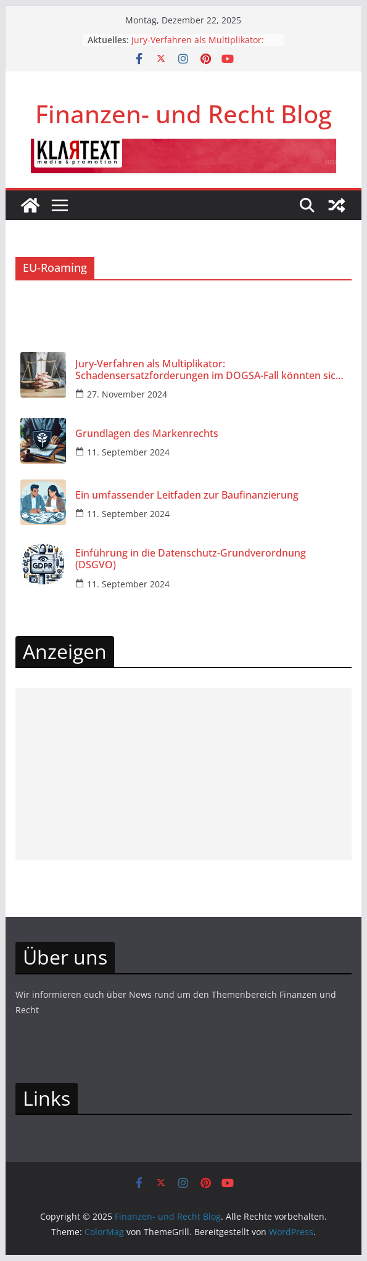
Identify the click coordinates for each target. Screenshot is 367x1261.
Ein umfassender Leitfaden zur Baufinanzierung (187, 495)
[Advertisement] (183, 774)
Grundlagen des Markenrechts (146, 433)
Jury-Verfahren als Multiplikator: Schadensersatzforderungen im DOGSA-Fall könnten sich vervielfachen (208, 370)
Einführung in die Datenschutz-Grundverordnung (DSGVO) (190, 559)
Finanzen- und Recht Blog (183, 114)
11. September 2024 (128, 452)
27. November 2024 (127, 394)
